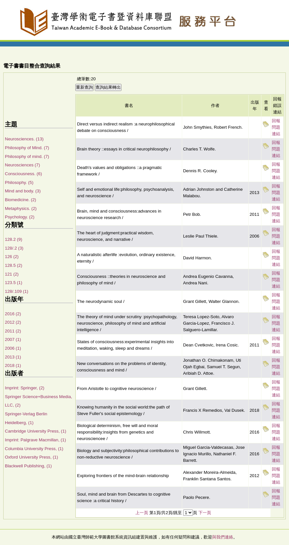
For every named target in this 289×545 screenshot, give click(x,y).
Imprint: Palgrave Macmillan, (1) (35, 439)
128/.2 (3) (14, 248)
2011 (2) (13, 331)
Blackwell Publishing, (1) (28, 465)
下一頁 (204, 512)
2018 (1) (13, 365)
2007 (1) (13, 339)
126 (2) (12, 256)
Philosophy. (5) (19, 182)
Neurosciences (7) (22, 164)
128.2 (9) (13, 239)
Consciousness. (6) (23, 173)
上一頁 (141, 512)
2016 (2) (13, 313)
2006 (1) (13, 348)
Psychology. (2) (19, 216)
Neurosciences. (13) (24, 138)
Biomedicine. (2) (20, 199)
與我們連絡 (222, 537)
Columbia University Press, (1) (34, 448)
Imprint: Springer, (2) (24, 387)
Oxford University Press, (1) (31, 457)
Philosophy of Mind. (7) (27, 147)
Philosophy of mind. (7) (27, 156)
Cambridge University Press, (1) (35, 431)
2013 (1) (13, 357)
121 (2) (12, 274)
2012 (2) (13, 322)
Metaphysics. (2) (21, 208)
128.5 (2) (13, 265)
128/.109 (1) (16, 291)
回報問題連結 (276, 127)
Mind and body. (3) (23, 190)
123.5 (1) (13, 282)
